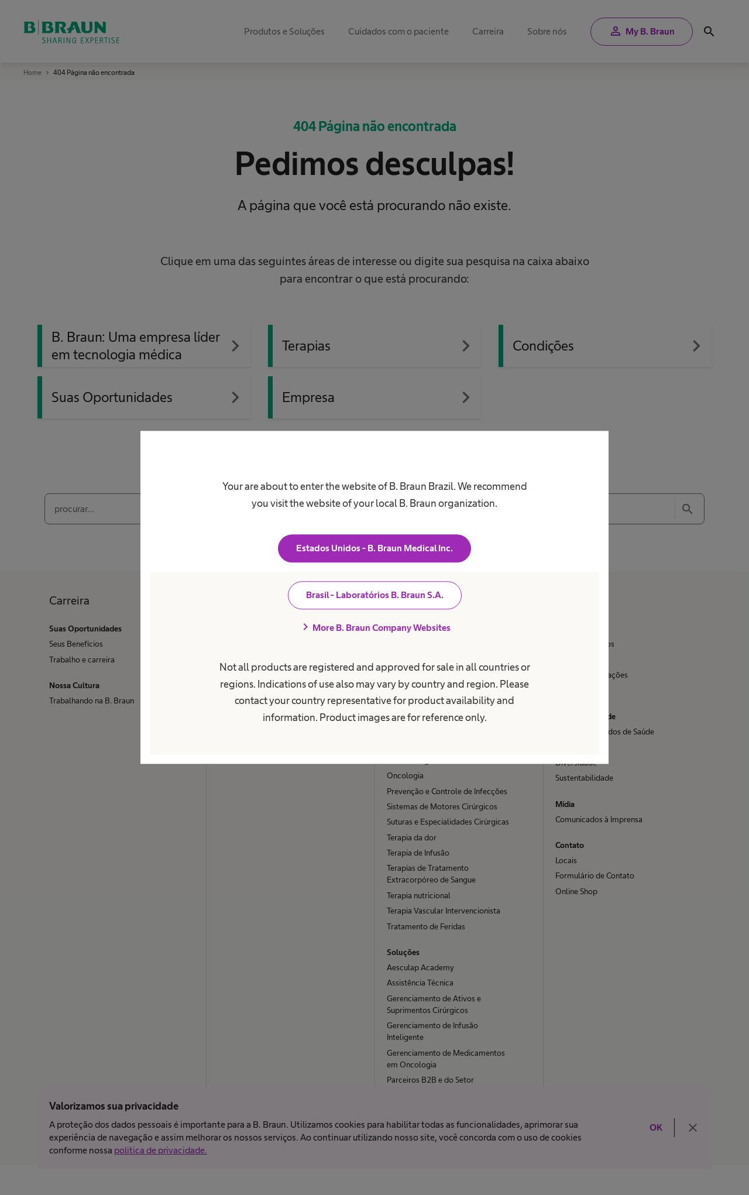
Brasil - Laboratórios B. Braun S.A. (375, 595)
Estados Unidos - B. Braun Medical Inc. (374, 549)
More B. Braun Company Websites (374, 627)
